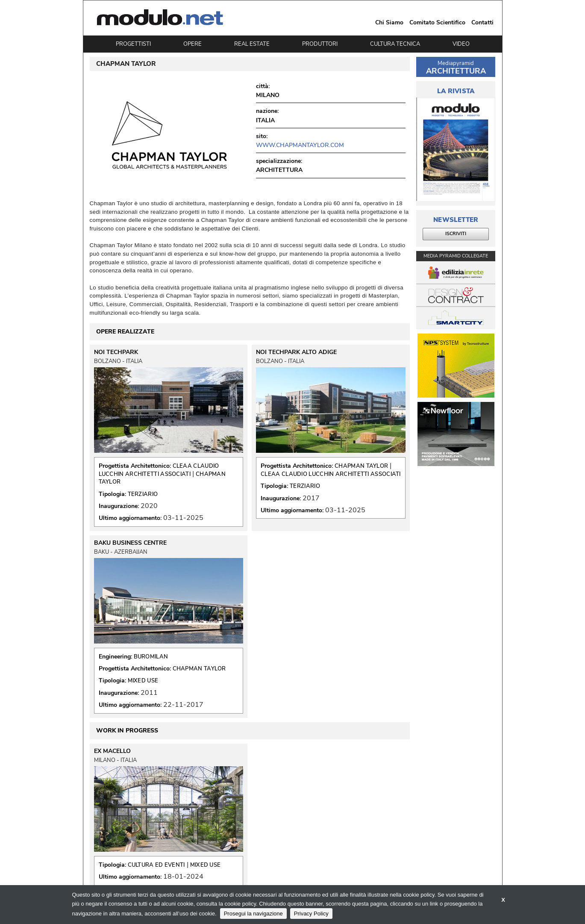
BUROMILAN (151, 657)
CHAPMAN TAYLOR (361, 466)
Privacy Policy (311, 913)
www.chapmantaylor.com (300, 145)
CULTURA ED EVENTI (156, 865)
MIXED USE (143, 681)
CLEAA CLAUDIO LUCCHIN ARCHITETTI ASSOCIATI (159, 470)
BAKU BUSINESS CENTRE (130, 543)
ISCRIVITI (455, 233)
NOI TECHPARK (116, 352)
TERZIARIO (143, 494)
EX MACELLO (112, 751)
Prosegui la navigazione (253, 913)
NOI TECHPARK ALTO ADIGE (296, 352)
